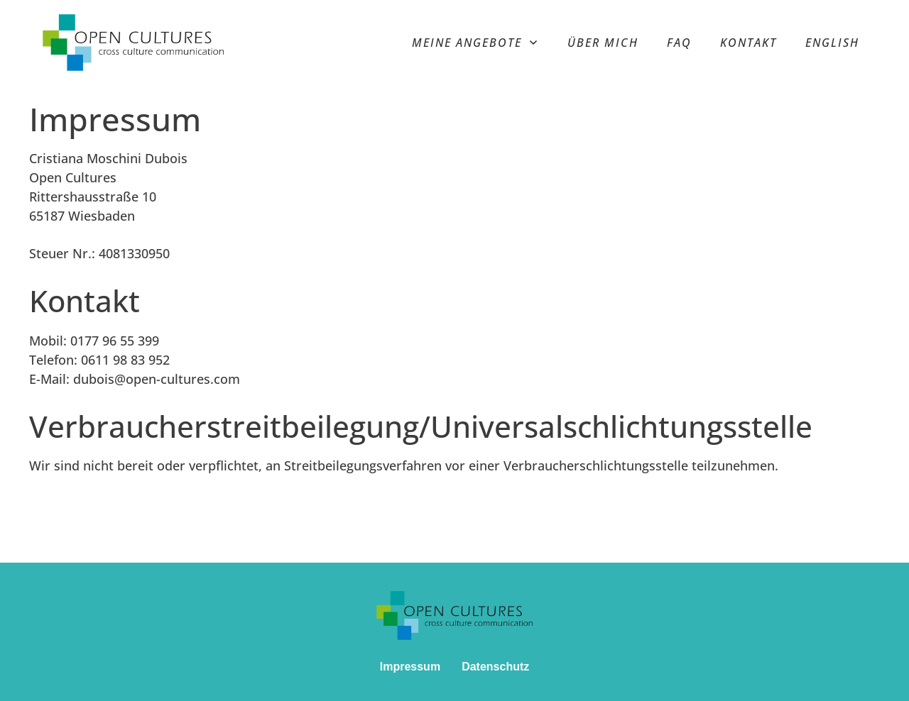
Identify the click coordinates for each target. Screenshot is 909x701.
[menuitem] (832, 42)
